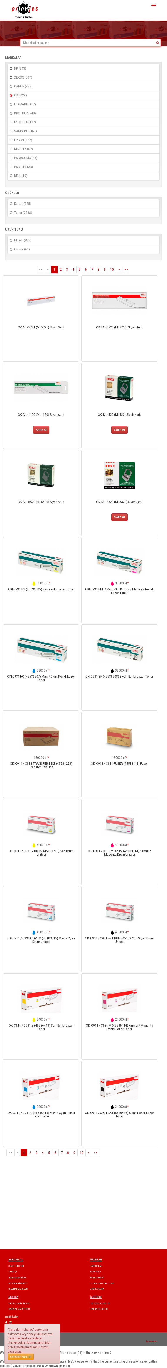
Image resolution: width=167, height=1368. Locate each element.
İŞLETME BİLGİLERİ (18, 1289)
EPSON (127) (23, 140)
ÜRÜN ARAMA (97, 1289)
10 (112, 269)
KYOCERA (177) (25, 122)
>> (126, 269)
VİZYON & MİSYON (17, 1277)
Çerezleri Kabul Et (20, 1356)
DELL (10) (20, 176)
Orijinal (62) (22, 249)
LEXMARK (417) (25, 104)
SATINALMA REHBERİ (19, 1309)
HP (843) (20, 68)
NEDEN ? (17, 1283)
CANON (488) (23, 86)
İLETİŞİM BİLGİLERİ (100, 1303)
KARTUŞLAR (96, 1266)
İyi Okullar (151, 1341)
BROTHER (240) (25, 113)
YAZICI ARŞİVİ (97, 1277)
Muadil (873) (22, 240)
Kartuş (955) (22, 203)
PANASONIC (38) (25, 158)
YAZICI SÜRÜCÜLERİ (18, 1303)
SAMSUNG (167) (25, 131)
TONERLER (95, 1272)
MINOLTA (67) (23, 149)
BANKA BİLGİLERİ (99, 1309)
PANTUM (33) (23, 167)
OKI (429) (20, 95)
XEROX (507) (23, 77)
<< (41, 269)
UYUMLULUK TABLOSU (102, 1283)
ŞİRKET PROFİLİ (16, 1266)
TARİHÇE (12, 1272)
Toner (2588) (23, 212)
